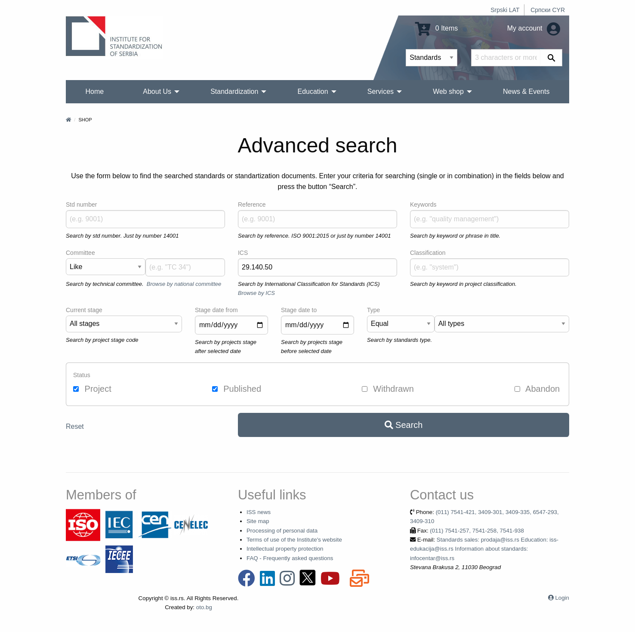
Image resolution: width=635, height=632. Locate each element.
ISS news (259, 512)
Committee (80, 252)
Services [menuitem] (380, 91)
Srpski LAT (504, 9)
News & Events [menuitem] (526, 91)
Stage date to (299, 310)
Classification (427, 252)
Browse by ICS (256, 293)
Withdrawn (388, 388)
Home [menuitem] (95, 91)
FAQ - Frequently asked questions (290, 558)
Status (81, 375)
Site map (258, 521)
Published (236, 388)
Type (373, 310)
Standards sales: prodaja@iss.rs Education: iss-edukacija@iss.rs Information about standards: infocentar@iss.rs (484, 548)
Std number (81, 204)
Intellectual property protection (285, 548)
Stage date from (216, 310)
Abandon (537, 388)
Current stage (84, 310)
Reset (75, 426)
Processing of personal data (282, 530)
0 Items (436, 28)
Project (92, 388)
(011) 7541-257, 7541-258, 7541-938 (477, 530)
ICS (243, 252)
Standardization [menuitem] (234, 91)
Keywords (423, 204)
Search (404, 425)
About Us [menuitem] (157, 91)
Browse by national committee (184, 284)
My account (533, 28)
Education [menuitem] (312, 91)
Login (562, 598)
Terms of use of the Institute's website (294, 539)
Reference (252, 204)
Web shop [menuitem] (448, 91)
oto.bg (204, 607)
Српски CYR (547, 9)
